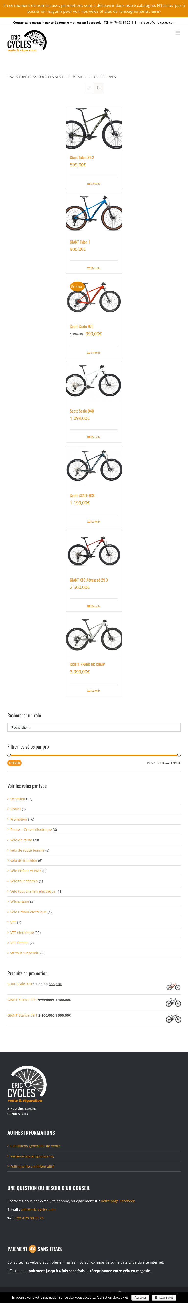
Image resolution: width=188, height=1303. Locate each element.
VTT (13, 922)
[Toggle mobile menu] (178, 32)
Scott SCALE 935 (82, 495)
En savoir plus (164, 1297)
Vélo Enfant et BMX (25, 870)
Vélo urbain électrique (28, 912)
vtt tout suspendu (24, 953)
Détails (95, 184)
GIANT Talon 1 (80, 242)
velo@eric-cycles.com (38, 1209)
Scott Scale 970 (81, 326)
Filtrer (14, 763)
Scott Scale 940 (82, 411)
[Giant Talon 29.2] (94, 128)
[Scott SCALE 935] (94, 466)
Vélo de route (21, 840)
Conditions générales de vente (35, 1146)
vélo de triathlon (23, 860)
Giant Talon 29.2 (82, 157)
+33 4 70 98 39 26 (29, 1218)
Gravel (15, 809)
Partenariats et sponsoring (32, 1156)
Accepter (140, 1297)
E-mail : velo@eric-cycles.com (155, 22)
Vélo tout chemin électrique (33, 891)
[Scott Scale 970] (94, 297)
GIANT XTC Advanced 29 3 (89, 580)
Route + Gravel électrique (31, 829)
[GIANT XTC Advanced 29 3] (94, 551)
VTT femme (19, 942)
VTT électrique (22, 932)
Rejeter (156, 12)
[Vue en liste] (99, 88)
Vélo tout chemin (24, 881)
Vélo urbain (19, 901)
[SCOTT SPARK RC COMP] (94, 636)
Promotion (18, 819)
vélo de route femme (27, 850)
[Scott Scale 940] (94, 382)
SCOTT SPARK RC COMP (87, 664)
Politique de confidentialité (32, 1166)
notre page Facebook (118, 1201)
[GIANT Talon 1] (94, 213)
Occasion (17, 798)
